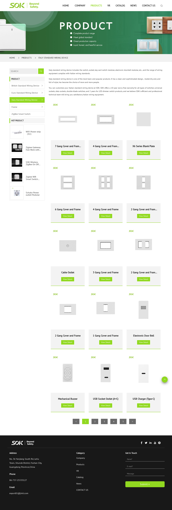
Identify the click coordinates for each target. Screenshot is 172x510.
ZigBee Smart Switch (21, 114)
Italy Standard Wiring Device (53, 57)
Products (96, 5)
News (133, 5)
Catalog (120, 5)
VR (108, 5)
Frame (14, 107)
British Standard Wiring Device (25, 85)
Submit (145, 484)
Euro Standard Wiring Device (25, 92)
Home (65, 5)
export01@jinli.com (18, 493)
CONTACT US (148, 5)
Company (80, 5)
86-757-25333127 (18, 480)
